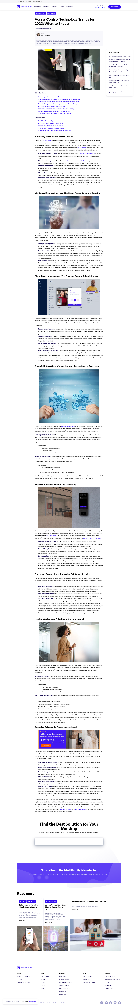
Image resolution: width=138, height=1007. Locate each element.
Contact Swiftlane (66, 809)
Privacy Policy (86, 979)
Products (46, 6)
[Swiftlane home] (24, 6)
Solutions (37, 6)
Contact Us (38, 1)
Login (29, 1)
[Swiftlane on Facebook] (101, 1002)
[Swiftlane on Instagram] (110, 1002)
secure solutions (82, 147)
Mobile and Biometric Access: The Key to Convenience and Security (59, 99)
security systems (51, 535)
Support (21, 1)
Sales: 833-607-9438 (110, 976)
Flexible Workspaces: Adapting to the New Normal (54, 111)
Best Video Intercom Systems (47, 121)
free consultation (80, 809)
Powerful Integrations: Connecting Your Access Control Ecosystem (59, 104)
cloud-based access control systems (78, 161)
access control (47, 140)
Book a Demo (108, 988)
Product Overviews (64, 979)
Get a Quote (108, 985)
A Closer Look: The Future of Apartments (51, 128)
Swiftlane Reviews (64, 985)
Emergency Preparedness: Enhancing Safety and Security (56, 108)
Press (42, 988)
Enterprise (20, 979)
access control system (68, 426)
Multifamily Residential (23, 976)
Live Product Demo (64, 988)
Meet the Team (45, 976)
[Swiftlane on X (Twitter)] (106, 1002)
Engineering (62, 991)
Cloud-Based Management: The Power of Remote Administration (58, 101)
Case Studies (62, 976)
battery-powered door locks (92, 538)
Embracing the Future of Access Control (50, 97)
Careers (43, 982)
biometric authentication (87, 153)
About (62, 6)
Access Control (40, 13)
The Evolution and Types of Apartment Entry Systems (55, 130)
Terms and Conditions (89, 982)
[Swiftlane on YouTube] (119, 1002)
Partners (43, 979)
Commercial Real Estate (23, 982)
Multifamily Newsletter (65, 982)
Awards (43, 985)
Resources (69, 6)
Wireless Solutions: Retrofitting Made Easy (51, 106)
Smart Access (51, 13)
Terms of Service (87, 976)
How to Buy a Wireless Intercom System (50, 125)
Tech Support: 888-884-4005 (113, 979)
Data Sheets (62, 994)
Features (54, 6)
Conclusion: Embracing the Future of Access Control (54, 113)
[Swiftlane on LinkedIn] (115, 1002)
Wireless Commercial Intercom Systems (50, 123)
